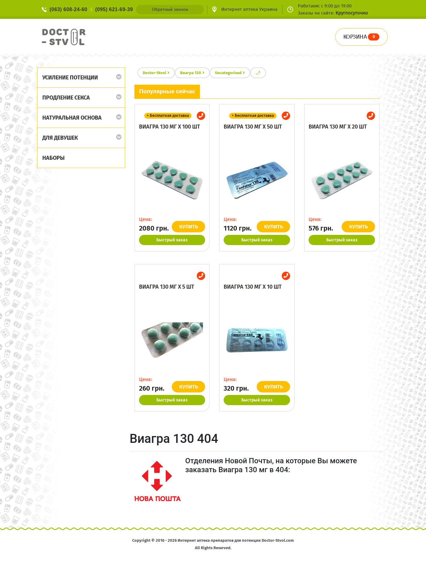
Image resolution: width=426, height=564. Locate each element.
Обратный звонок (170, 9)
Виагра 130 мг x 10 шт (253, 286)
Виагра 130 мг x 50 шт (253, 126)
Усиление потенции (70, 77)
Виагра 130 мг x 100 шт (169, 126)
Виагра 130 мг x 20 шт (338, 126)
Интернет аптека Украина (249, 9)
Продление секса (66, 97)
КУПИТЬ (188, 226)
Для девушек (60, 137)
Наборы (53, 158)
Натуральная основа (72, 117)
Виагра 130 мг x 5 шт (166, 286)
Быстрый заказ (172, 240)
